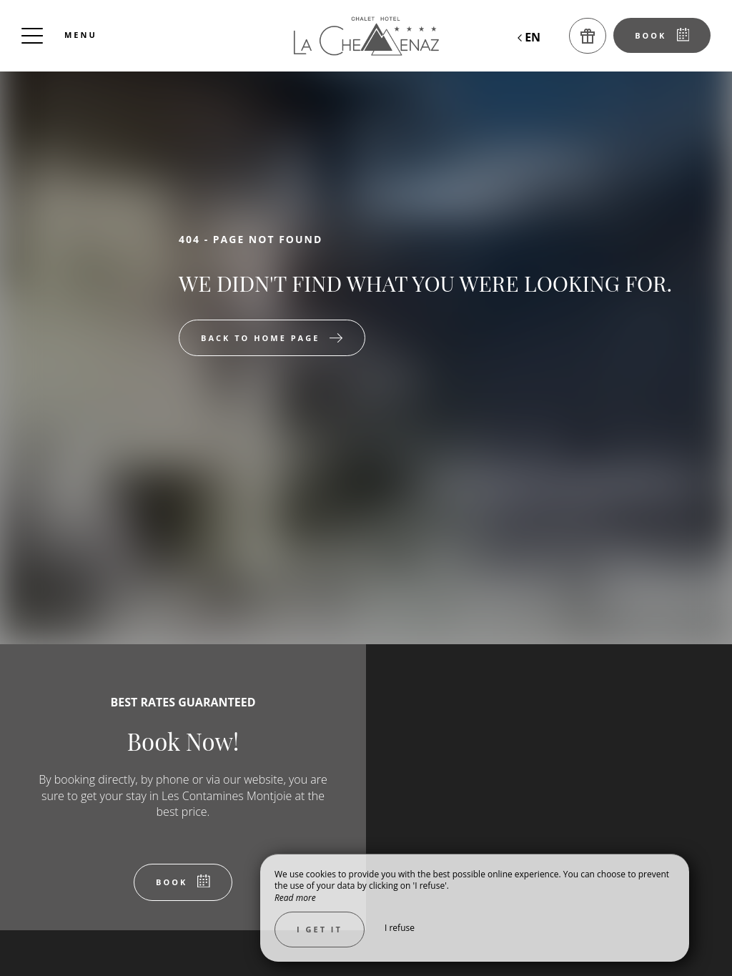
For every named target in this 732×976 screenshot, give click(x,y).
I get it (319, 929)
